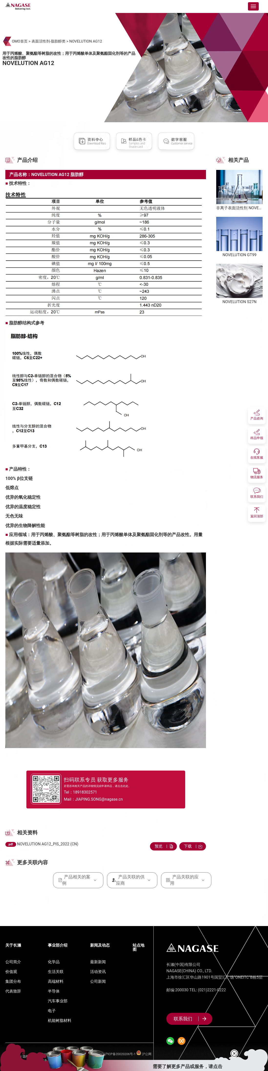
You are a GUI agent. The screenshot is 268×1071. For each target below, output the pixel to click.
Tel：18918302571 (87, 792)
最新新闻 (98, 962)
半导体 (54, 991)
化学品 (54, 962)
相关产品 (238, 160)
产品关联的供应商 (132, 879)
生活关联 (56, 971)
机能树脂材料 (59, 1020)
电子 (52, 1010)
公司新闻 (98, 981)
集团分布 (13, 981)
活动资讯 (98, 971)
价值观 (11, 971)
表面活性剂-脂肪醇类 (48, 41)
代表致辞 (13, 991)
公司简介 (13, 962)
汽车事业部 (57, 1001)
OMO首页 (20, 41)
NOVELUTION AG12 (85, 41)
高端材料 (56, 981)
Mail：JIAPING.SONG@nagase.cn (101, 799)
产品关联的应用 (186, 879)
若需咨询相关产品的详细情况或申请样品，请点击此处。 (103, 785)
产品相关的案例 (78, 879)
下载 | (193, 846)
